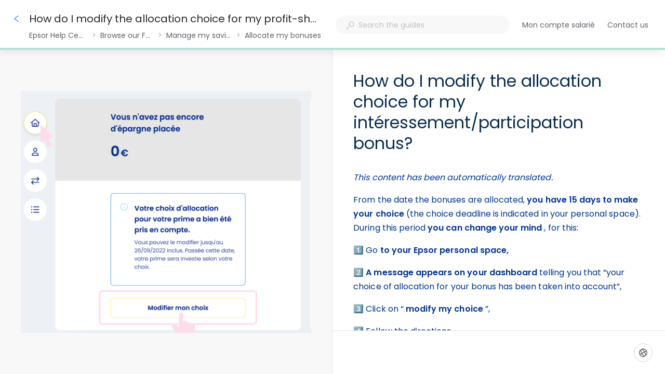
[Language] (643, 352)
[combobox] (423, 25)
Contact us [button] (627, 25)
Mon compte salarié (558, 25)
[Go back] (16, 18)
